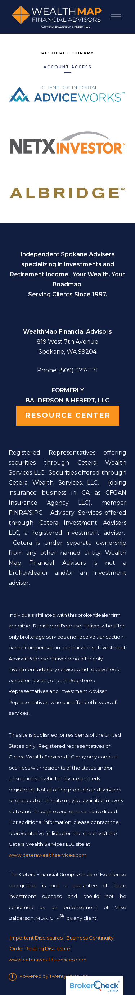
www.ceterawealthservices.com (47, 959)
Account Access (68, 67)
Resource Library (67, 53)
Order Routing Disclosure (40, 948)
